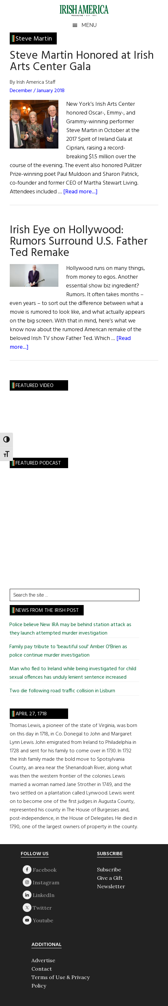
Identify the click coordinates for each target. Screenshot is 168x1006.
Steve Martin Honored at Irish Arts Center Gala (82, 61)
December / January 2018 (37, 91)
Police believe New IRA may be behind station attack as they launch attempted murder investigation (70, 629)
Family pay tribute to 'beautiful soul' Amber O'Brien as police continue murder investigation (68, 651)
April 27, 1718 (31, 714)
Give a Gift (110, 878)
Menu (89, 25)
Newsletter (111, 886)
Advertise (43, 960)
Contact (41, 968)
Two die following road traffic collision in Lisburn (62, 691)
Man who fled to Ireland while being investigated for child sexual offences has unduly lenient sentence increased (72, 673)
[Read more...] (80, 192)
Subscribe (109, 869)
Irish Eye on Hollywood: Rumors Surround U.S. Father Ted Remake (79, 241)
